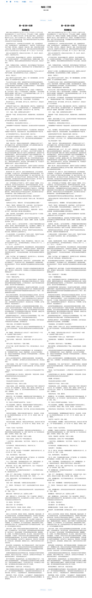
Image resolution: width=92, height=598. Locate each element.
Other (31, 2)
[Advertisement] (46, 14)
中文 (16, 2)
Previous (43, 20)
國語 (24, 2)
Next (50, 20)
